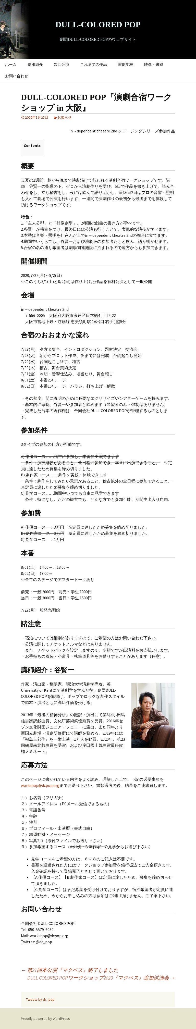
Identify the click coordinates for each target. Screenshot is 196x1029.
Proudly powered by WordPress (45, 1018)
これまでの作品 (93, 64)
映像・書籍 (153, 64)
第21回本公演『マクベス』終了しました (69, 970)
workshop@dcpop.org (40, 785)
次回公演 (61, 64)
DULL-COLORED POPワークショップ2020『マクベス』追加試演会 (101, 977)
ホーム (11, 64)
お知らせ (64, 117)
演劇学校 (125, 64)
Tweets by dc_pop (40, 999)
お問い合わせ (16, 75)
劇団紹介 (35, 64)
